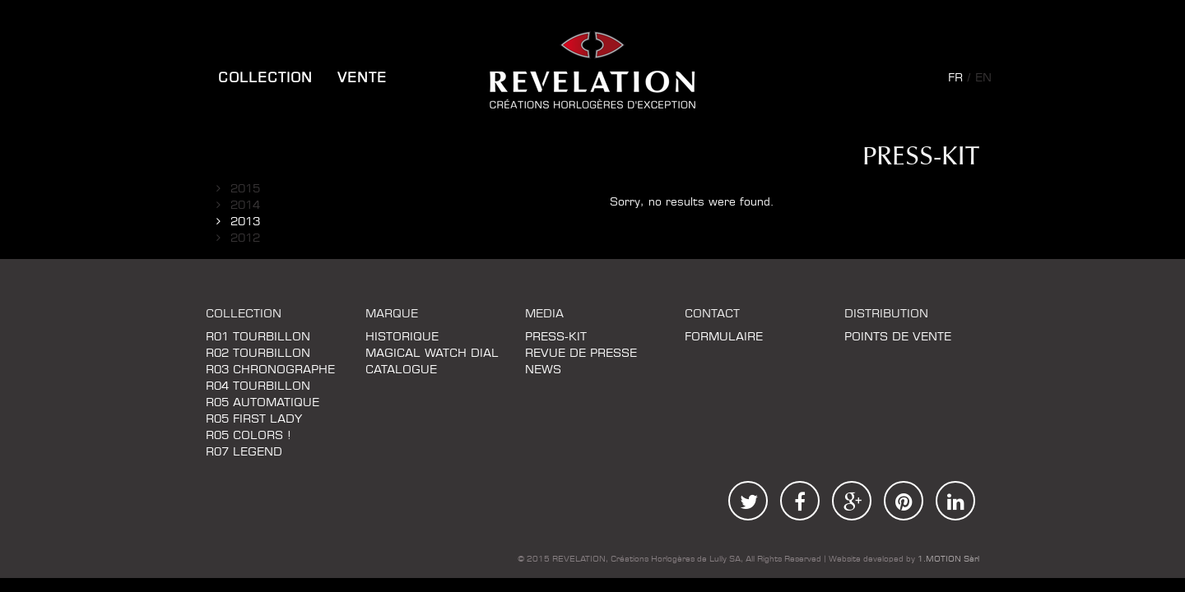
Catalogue (401, 370)
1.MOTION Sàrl (948, 559)
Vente (362, 78)
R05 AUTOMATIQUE (262, 403)
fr (955, 78)
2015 (245, 189)
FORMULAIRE (724, 337)
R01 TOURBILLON (258, 337)
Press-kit (556, 337)
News (543, 370)
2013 (245, 222)
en (983, 78)
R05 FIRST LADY (254, 419)
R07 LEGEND (244, 452)
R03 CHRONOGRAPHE (270, 370)
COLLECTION (265, 78)
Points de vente (897, 337)
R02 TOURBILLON (258, 353)
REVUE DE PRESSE (581, 353)
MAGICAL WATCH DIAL (432, 353)
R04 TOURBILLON (258, 386)
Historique (402, 337)
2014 (245, 205)
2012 (245, 238)
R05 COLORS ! (248, 436)
